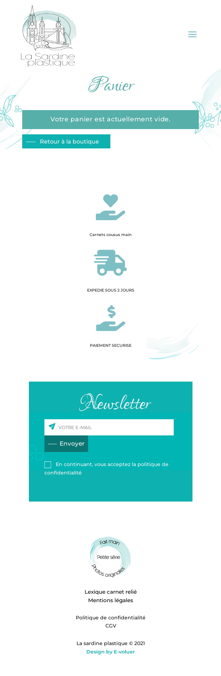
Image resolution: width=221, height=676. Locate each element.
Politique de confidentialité (111, 617)
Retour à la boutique (68, 141)
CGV (110, 626)
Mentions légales (110, 600)
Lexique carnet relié (111, 591)
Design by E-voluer (110, 652)
